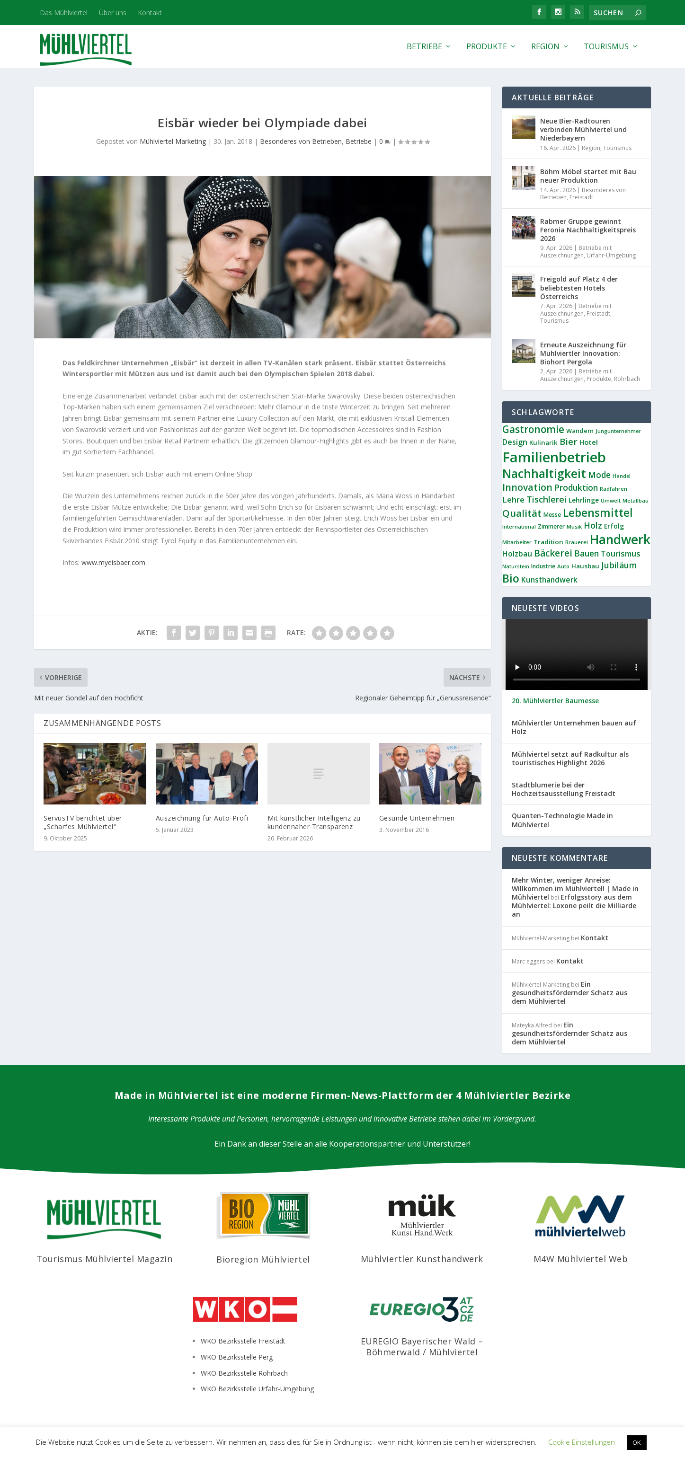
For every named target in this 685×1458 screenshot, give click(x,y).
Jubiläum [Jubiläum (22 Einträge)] (619, 565)
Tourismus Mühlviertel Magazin (104, 1258)
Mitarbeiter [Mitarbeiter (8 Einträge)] (517, 542)
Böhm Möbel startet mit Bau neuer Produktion (588, 176)
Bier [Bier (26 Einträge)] (569, 441)
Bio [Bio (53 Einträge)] (510, 578)
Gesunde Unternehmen (417, 817)
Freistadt (581, 197)
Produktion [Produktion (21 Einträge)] (576, 487)
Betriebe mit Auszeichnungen (576, 251)
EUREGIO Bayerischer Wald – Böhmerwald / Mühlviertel (422, 1346)
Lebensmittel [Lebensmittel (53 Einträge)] (598, 512)
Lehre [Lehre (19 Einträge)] (513, 499)
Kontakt (150, 12)
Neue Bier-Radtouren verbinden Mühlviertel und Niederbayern (583, 129)
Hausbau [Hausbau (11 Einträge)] (585, 566)
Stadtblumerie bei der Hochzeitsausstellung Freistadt (563, 789)
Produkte (486, 47)
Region (545, 47)
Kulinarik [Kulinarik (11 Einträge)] (543, 442)
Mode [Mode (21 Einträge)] (599, 474)
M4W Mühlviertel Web (581, 1258)
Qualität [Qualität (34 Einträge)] (522, 513)
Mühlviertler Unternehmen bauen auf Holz (574, 727)
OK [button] (636, 1442)
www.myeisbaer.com (113, 562)
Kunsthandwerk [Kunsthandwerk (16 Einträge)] (549, 579)
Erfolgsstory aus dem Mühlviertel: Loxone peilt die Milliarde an (574, 905)
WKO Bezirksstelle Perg (237, 1356)
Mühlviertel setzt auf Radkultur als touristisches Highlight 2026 (570, 758)
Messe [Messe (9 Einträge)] (552, 515)
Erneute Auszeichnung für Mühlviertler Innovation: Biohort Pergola (583, 353)
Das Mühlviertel (64, 12)
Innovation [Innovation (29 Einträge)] (527, 487)
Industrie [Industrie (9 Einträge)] (543, 566)
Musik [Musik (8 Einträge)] (574, 526)
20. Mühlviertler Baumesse (555, 701)
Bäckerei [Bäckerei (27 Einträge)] (553, 553)
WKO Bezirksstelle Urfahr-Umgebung (257, 1388)
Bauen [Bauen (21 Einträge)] (586, 553)
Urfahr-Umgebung (611, 255)
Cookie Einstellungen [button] (581, 1442)
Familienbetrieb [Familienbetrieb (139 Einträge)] (554, 457)
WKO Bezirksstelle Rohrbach (244, 1373)
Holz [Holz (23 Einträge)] (593, 525)
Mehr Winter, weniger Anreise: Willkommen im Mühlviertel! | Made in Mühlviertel (575, 888)
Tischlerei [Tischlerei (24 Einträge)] (546, 499)
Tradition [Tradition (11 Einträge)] (548, 542)
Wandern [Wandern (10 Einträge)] (580, 430)
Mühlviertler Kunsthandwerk (422, 1258)
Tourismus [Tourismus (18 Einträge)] (621, 553)
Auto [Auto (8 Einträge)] (563, 566)
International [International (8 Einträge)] (519, 526)
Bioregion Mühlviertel (263, 1259)
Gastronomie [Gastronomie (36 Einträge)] (533, 429)
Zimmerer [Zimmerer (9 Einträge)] (551, 526)
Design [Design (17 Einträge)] (514, 442)
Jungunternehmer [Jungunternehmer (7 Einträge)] (618, 431)
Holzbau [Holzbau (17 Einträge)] (517, 553)
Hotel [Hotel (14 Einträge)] (588, 442)
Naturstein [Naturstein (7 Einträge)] (515, 566)
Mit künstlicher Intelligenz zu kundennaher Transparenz (314, 822)
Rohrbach (627, 379)
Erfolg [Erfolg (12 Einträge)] (614, 525)
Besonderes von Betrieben (301, 141)
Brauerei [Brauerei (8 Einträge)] (576, 542)
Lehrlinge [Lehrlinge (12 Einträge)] (584, 499)
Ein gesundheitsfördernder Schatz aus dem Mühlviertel (569, 993)
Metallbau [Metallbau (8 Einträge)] (636, 500)
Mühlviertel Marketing (173, 141)
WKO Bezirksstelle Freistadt (243, 1340)
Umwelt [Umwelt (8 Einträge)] (611, 500)
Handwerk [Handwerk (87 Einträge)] (620, 539)
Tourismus (606, 47)
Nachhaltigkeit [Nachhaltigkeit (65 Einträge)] (544, 473)
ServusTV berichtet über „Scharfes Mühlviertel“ (83, 822)
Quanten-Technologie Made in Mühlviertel (562, 820)
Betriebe (424, 47)
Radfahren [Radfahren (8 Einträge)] (613, 488)
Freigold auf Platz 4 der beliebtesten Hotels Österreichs (579, 287)
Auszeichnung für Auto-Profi (202, 817)
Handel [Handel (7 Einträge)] (622, 476)
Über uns (112, 12)
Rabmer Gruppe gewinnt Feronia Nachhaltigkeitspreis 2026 (588, 230)
